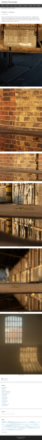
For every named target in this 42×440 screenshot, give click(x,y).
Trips (11, 5)
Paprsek (30, 426)
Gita (4, 424)
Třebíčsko (38, 427)
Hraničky (6, 424)
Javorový (9, 424)
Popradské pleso (36, 426)
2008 (5, 8)
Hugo (23, 438)
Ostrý (27, 426)
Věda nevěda (4, 405)
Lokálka (5, 426)
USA (4, 429)
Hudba (30, 5)
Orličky (24, 426)
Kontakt (38, 5)
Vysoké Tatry (20, 429)
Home (3, 5)
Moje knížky (4, 394)
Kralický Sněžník (28, 424)
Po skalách (3, 401)
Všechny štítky (4, 432)
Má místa (25, 5)
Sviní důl (26, 427)
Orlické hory (21, 426)
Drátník (39, 422)
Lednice (37, 424)
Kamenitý (18, 424)
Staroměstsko (21, 428)
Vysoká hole (16, 429)
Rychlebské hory (10, 427)
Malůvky (20, 5)
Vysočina (10, 429)
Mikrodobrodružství (5, 393)
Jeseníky (13, 424)
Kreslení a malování (5, 391)
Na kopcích (3, 397)
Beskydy (10, 422)
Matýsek (9, 426)
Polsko (32, 426)
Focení (15, 5)
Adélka (4, 422)
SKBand (14, 427)
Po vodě (3, 402)
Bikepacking (4, 387)
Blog (3, 8)
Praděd (39, 426)
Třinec (3, 429)
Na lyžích (3, 398)
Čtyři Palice (28, 422)
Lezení (2, 426)
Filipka (3, 424)
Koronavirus (24, 424)
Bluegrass (15, 422)
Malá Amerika (5, 379)
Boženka (19, 422)
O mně (7, 5)
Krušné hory (31, 424)
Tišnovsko (34, 428)
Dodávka (32, 422)
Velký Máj (6, 429)
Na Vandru (3, 400)
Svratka (30, 428)
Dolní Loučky (36, 422)
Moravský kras (15, 426)
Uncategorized (5, 378)
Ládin (34, 424)
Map (34, 5)
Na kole (3, 395)
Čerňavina (24, 422)
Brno (22, 422)
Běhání (3, 388)
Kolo (20, 424)
